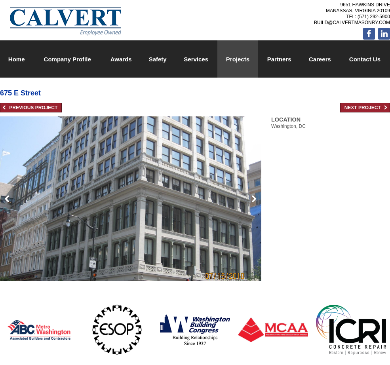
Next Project (366, 107)
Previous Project (29, 107)
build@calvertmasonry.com (352, 22)
